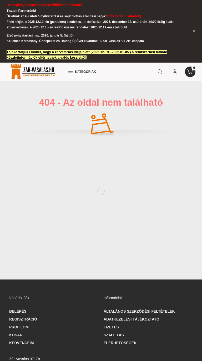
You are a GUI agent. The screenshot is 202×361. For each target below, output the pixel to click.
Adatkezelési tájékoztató (131, 319)
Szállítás (114, 335)
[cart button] (190, 72)
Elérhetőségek (120, 343)
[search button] (160, 72)
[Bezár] (194, 31)
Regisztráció (23, 319)
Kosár (16, 335)
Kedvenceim (21, 343)
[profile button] (175, 72)
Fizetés (111, 327)
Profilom (19, 327)
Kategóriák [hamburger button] (82, 72)
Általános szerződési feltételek (139, 311)
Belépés (17, 311)
